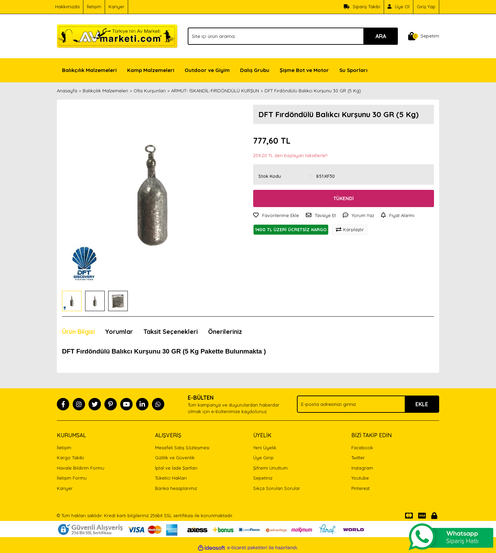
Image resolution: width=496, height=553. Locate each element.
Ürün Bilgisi (78, 332)
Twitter (358, 457)
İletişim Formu (72, 478)
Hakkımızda (67, 6)
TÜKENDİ (343, 198)
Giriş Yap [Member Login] (426, 6)
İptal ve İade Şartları (176, 468)
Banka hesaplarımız (176, 488)
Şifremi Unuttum (270, 468)
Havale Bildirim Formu (80, 468)
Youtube (360, 478)
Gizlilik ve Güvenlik (175, 457)
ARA (380, 36)
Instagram (362, 468)
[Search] (293, 36)
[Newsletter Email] (368, 404)
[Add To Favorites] (276, 215)
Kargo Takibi (70, 457)
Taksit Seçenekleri (170, 332)
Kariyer (116, 6)
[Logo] (117, 35)
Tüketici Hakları (171, 478)
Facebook (362, 447)
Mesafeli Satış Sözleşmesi (182, 447)
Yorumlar (119, 332)
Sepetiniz (262, 478)
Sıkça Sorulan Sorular (276, 488)
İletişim (94, 6)
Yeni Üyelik (264, 447)
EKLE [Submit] (421, 404)
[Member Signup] (398, 7)
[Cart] (423, 36)
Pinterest (360, 488)
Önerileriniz (225, 332)
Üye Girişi (263, 457)
